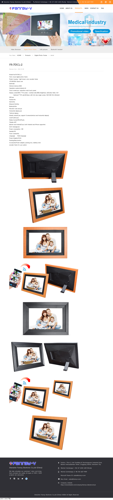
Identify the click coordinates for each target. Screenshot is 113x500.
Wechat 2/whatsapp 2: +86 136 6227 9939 (74, 472)
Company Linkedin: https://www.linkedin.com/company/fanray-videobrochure (78, 484)
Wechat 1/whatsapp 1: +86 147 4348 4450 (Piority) (76, 468)
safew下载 (7, 498)
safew (2, 498)
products (28, 55)
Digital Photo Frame (30, 49)
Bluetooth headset (56, 49)
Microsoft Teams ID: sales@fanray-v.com (73, 475)
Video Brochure (16, 49)
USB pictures (44, 49)
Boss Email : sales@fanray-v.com (71, 479)
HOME (19, 55)
